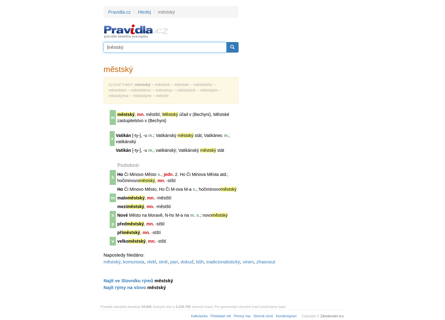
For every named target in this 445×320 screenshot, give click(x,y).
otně (163, 261)
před (130, 223)
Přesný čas (242, 316)
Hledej (144, 12)
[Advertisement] (294, 99)
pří (128, 232)
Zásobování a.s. (332, 316)
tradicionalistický (223, 261)
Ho (120, 174)
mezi (130, 206)
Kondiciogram (286, 316)
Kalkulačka (199, 316)
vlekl (151, 261)
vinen (248, 261)
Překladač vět (220, 316)
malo (131, 197)
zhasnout (265, 261)
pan (174, 261)
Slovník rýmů (263, 316)
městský (112, 261)
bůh (200, 261)
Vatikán (123, 135)
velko (131, 241)
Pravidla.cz (119, 12)
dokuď (186, 261)
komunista (133, 261)
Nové (122, 215)
